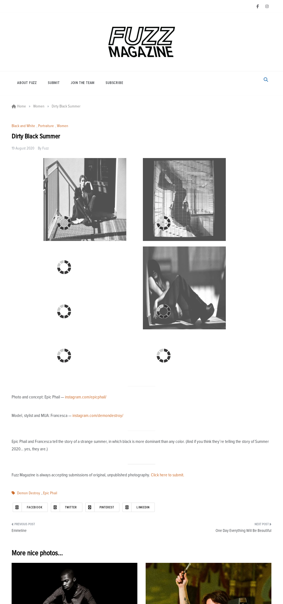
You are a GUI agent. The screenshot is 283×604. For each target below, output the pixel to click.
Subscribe (114, 83)
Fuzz (45, 148)
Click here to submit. (167, 475)
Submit (54, 83)
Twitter (64, 507)
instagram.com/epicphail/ (85, 397)
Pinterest (100, 507)
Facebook (28, 507)
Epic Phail (50, 493)
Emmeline (19, 531)
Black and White (23, 126)
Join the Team (83, 83)
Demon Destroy (28, 493)
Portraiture (46, 126)
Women (62, 126)
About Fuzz (27, 83)
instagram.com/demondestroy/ (97, 415)
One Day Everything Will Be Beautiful (243, 531)
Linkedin (136, 507)
